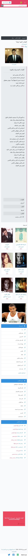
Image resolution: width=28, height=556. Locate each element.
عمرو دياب (24, 44)
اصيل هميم (14, 436)
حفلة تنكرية (21, 454)
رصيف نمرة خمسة (20, 409)
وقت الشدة (21, 429)
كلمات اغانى (17, 38)
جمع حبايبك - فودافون (19, 384)
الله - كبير (22, 425)
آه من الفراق (21, 365)
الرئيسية (24, 38)
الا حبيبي (22, 336)
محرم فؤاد (16, 443)
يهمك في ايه (21, 344)
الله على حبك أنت (20, 340)
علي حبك (22, 398)
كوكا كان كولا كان (20, 457)
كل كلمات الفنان (21, 373)
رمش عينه (21, 443)
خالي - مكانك (21, 436)
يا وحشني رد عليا (20, 447)
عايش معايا (21, 395)
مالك (23, 354)
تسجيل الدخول (6, 2)
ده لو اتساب (21, 416)
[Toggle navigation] (25, 2)
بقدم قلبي (22, 333)
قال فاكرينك (21, 388)
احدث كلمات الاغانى (21, 422)
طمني (22, 351)
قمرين (22, 413)
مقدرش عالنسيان (20, 391)
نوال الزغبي (16, 425)
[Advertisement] (14, 22)
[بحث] (2, 6)
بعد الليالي (22, 402)
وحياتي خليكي (21, 358)
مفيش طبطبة (21, 440)
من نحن (7, 549)
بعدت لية (22, 369)
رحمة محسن (15, 454)
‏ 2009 (22, 46)
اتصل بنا (3, 549)
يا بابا (23, 450)
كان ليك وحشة (20, 432)
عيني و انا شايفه (20, 361)
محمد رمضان (14, 440)
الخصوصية (14, 551)
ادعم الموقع (12, 549)
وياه (25, 46)
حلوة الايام (22, 347)
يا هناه (23, 405)
